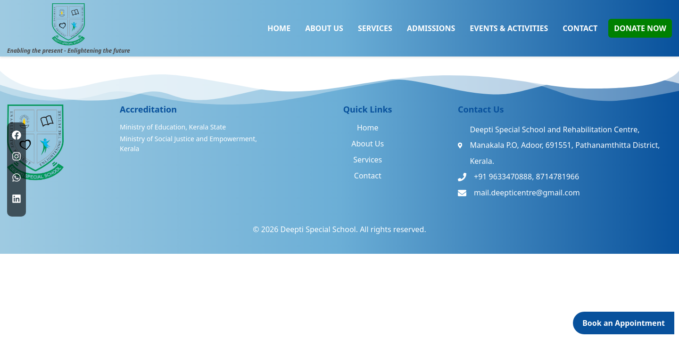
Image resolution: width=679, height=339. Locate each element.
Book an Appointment (623, 323)
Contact (367, 175)
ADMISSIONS (431, 28)
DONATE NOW (640, 28)
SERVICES (375, 28)
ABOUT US (324, 28)
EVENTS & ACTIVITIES (509, 28)
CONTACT (580, 28)
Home (368, 127)
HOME (278, 28)
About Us (367, 143)
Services (367, 159)
